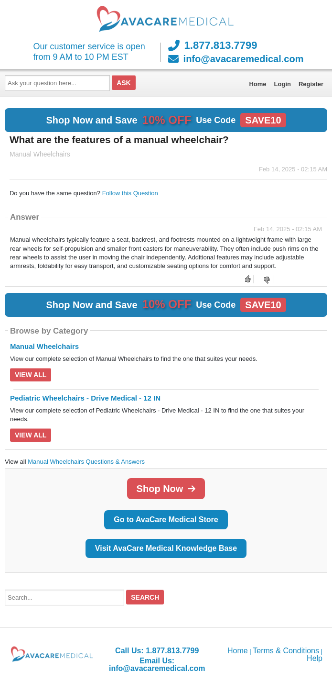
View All (30, 375)
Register (311, 84)
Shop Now (166, 488)
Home (257, 84)
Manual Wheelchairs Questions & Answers (86, 461)
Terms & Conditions (286, 651)
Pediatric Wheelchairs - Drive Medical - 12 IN (85, 398)
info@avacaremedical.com (236, 59)
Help (314, 658)
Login (282, 84)
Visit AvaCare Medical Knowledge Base (166, 548)
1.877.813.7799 (212, 45)
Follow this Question (130, 193)
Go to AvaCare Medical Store (166, 519)
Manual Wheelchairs (44, 346)
